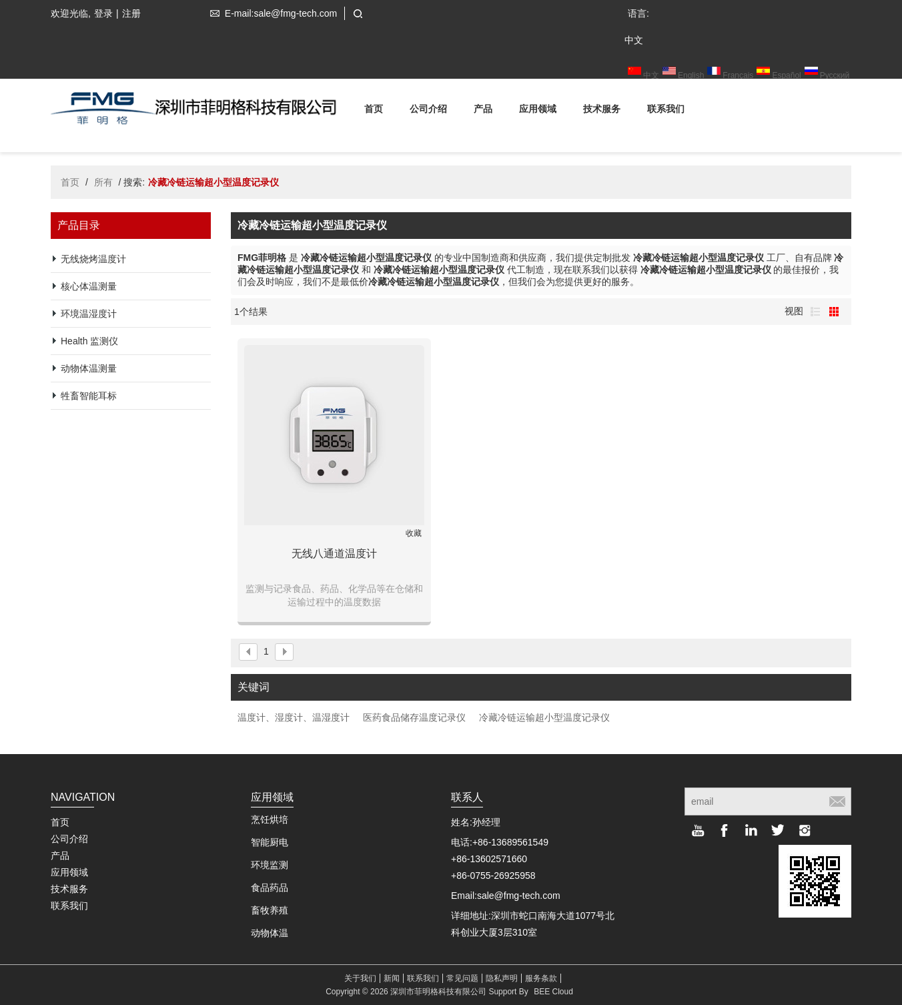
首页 (373, 111)
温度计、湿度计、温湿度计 (294, 717)
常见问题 (462, 978)
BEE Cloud (553, 991)
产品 (483, 111)
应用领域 (537, 111)
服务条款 (541, 978)
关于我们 (360, 978)
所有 (103, 182)
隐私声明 (502, 978)
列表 (815, 311)
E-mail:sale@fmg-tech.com (271, 13)
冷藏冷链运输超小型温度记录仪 (544, 717)
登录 (103, 13)
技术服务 (601, 111)
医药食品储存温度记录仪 (414, 717)
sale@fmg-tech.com (518, 895)
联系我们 (666, 111)
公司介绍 (428, 111)
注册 (131, 13)
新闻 (392, 978)
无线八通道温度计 (334, 553)
